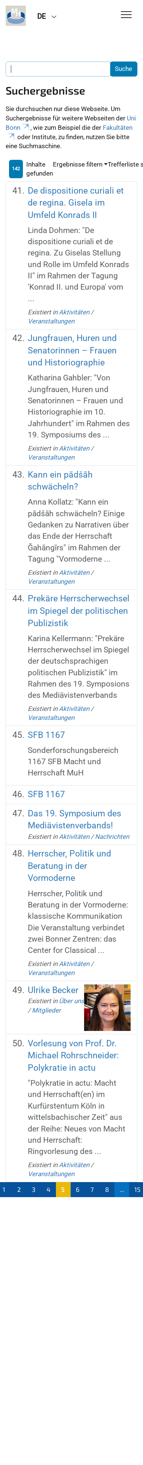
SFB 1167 (46, 735)
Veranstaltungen (51, 321)
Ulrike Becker (53, 990)
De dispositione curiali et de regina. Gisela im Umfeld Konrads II (76, 203)
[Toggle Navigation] (126, 15)
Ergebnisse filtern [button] (77, 164)
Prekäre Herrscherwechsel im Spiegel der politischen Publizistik (78, 611)
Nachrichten (112, 836)
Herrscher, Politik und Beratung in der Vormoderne (69, 866)
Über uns (71, 1001)
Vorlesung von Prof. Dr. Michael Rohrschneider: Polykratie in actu (73, 1055)
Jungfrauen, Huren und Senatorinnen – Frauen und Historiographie (72, 350)
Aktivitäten (74, 312)
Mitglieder (46, 1010)
